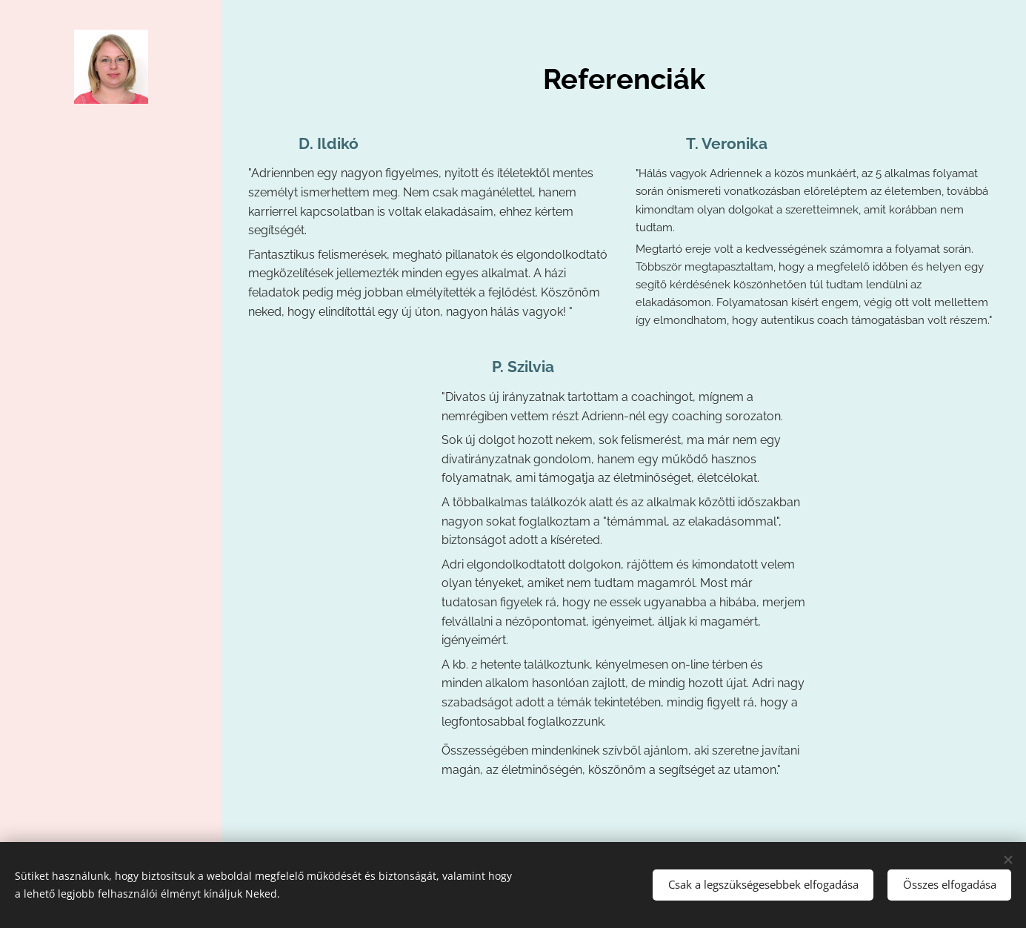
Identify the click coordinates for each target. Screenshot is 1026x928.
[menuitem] (111, 402)
